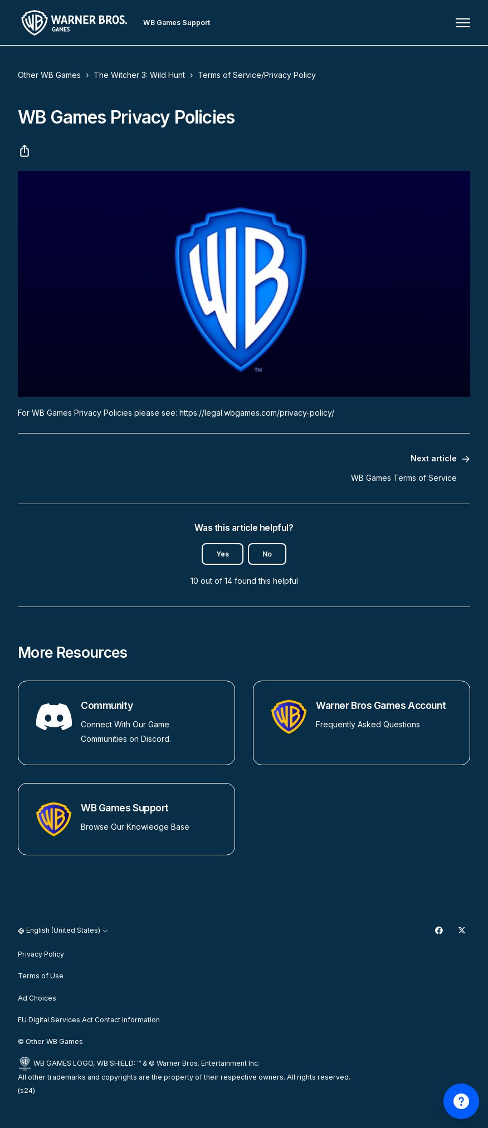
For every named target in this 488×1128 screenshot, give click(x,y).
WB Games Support (125, 808)
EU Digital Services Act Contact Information (89, 1020)
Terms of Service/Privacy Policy (257, 75)
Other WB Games (49, 75)
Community (107, 705)
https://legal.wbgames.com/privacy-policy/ (256, 412)
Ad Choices (37, 998)
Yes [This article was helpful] (222, 554)
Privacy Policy (41, 954)
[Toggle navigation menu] (463, 22)
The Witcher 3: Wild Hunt (139, 75)
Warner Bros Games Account (381, 705)
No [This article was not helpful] (267, 554)
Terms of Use (41, 976)
